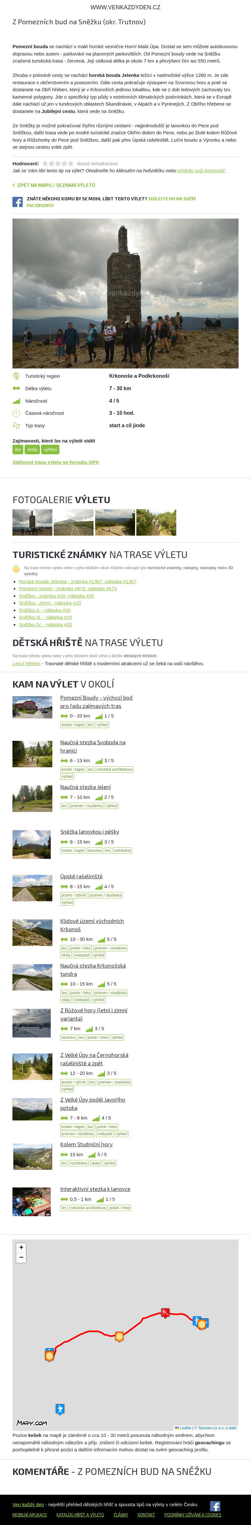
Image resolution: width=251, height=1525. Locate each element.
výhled (50, 449)
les (18, 449)
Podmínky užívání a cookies (192, 1514)
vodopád (81, 955)
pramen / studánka (86, 806)
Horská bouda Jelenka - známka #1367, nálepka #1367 (77, 581)
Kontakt (146, 1514)
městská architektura (114, 769)
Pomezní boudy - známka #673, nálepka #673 (68, 588)
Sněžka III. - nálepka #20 (45, 617)
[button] (165, 1313)
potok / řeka (81, 948)
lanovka (94, 850)
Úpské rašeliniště (81, 876)
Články (121, 1514)
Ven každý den (28, 1504)
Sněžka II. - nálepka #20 (45, 610)
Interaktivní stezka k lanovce (95, 1189)
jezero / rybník (74, 895)
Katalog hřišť (71, 1514)
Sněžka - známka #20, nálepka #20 (56, 596)
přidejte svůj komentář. (202, 170)
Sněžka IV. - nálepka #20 (45, 624)
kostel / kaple (73, 725)
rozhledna (122, 850)
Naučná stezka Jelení (85, 787)
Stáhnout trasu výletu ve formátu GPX (55, 462)
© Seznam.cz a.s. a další (215, 1428)
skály (32, 449)
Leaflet (183, 1428)
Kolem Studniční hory (86, 1144)
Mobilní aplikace (29, 1514)
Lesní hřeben (26, 663)
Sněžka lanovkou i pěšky (89, 831)
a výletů (94, 1514)
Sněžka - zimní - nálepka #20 (50, 603)
